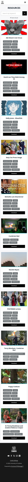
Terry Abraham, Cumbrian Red (14, 349)
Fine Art (15, 44)
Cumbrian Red (14, 236)
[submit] (24, 13)
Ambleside (6, 239)
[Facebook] (11, 456)
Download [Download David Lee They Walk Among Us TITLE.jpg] (14, 95)
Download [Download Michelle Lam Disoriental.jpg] (14, 212)
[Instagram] (17, 456)
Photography (7, 50)
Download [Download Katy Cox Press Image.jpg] (14, 173)
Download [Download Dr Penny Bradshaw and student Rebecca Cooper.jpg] (14, 438)
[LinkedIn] (19, 456)
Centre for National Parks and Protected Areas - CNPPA (14, 353)
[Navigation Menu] (25, 2)
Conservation (13, 242)
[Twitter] (14, 456)
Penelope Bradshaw (8, 434)
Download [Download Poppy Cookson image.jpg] (14, 402)
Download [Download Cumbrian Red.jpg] (14, 246)
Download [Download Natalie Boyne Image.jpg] (14, 285)
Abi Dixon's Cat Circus (14, 38)
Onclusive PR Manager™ (17, 466)
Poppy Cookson (14, 387)
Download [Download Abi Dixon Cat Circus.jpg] (14, 53)
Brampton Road (7, 41)
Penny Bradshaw (15, 431)
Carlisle (15, 41)
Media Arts (6, 47)
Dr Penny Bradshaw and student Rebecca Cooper (14, 427)
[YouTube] (8, 456)
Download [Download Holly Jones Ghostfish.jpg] (14, 134)
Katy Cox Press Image (14, 157)
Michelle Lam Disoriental (14, 197)
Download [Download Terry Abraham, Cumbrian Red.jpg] (14, 363)
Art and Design (7, 44)
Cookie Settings (14, 460)
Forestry (6, 242)
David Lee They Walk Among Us (14, 78)
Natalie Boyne (14, 270)
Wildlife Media (15, 50)
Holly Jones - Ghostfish (14, 118)
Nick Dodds (13, 47)
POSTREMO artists (14, 309)
